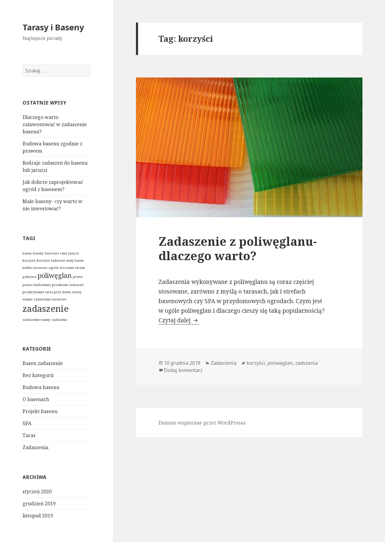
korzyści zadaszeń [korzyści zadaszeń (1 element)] (51, 260)
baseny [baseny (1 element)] (38, 253)
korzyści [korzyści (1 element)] (29, 260)
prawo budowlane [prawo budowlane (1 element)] (37, 285)
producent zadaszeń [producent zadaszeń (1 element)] (68, 285)
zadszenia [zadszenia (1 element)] (59, 320)
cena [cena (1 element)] (63, 253)
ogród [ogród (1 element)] (53, 268)
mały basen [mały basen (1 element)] (75, 260)
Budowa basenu (41, 387)
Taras (29, 435)
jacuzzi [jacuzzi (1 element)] (73, 253)
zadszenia (306, 363)
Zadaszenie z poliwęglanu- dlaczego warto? (238, 248)
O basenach (36, 399)
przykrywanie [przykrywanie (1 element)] (33, 292)
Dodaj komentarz (183, 370)
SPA (27, 423)
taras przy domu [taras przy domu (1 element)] (58, 292)
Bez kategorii (38, 375)
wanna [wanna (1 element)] (27, 299)
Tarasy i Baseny (53, 27)
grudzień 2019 (39, 503)
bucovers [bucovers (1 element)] (52, 253)
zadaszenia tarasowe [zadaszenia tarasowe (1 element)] (50, 299)
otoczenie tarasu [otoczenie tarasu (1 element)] (72, 268)
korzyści (256, 363)
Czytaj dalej (179, 320)
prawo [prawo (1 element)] (78, 277)
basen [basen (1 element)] (27, 253)
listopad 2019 (38, 515)
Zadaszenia (35, 447)
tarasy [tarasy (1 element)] (77, 292)
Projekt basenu (40, 411)
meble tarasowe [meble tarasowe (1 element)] (35, 268)
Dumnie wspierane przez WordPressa (202, 422)
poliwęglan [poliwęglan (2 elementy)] (55, 275)
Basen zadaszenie (43, 363)
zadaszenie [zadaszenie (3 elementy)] (46, 309)
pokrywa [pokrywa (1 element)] (29, 277)
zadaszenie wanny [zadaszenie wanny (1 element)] (37, 320)
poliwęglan (280, 363)
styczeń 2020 (37, 491)
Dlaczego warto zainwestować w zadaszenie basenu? (55, 124)
